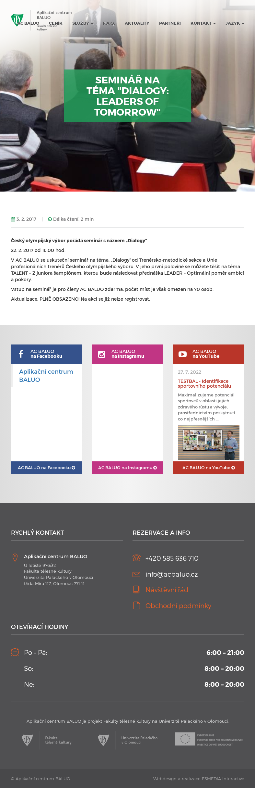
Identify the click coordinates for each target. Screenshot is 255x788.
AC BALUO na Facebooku (46, 467)
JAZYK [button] (235, 23)
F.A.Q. (109, 23)
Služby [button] (82, 23)
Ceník (56, 23)
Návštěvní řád (167, 590)
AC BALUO (28, 23)
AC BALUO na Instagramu (127, 467)
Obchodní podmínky (178, 605)
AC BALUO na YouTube (208, 467)
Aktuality (137, 23)
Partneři (170, 23)
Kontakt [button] (203, 23)
